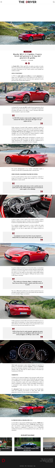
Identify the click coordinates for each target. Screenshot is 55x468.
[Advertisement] (27, 13)
